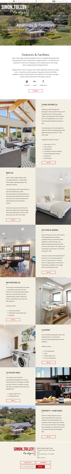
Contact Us (65, 15)
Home (27, 15)
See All (49, 162)
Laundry (46, 330)
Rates (51, 15)
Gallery (46, 15)
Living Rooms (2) (49, 104)
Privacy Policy (41, 458)
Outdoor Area (13, 372)
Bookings (57, 15)
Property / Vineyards (52, 410)
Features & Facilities (36, 15)
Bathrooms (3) (13, 282)
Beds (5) (9, 173)
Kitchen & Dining (50, 230)
